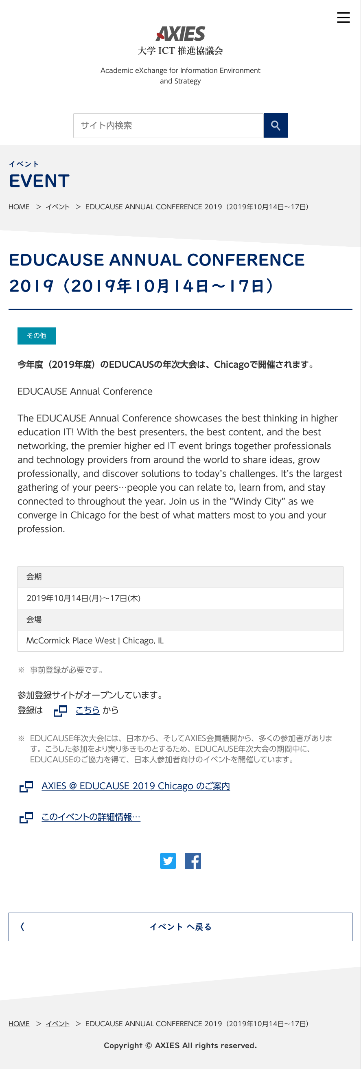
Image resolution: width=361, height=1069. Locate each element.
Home (19, 207)
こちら (88, 710)
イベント (58, 207)
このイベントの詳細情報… (91, 817)
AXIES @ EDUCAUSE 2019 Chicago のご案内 (136, 786)
